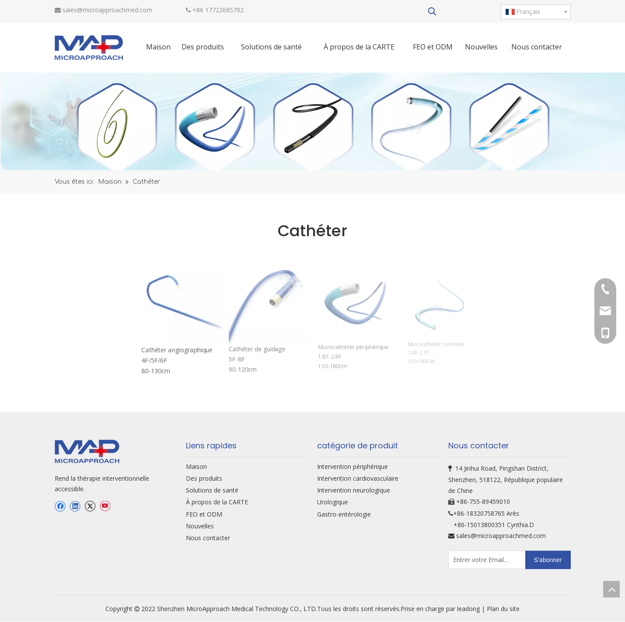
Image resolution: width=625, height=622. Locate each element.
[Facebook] (60, 506)
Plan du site (503, 609)
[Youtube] (104, 506)
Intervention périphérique (352, 466)
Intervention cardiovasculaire (357, 478)
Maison (196, 466)
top (611, 589)
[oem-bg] (312, 121)
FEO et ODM (204, 514)
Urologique (332, 502)
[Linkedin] (75, 506)
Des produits (204, 478)
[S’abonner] (548, 560)
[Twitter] (89, 506)
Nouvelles (200, 526)
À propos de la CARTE (217, 502)
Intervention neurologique (353, 490)
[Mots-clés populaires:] (432, 11)
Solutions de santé (212, 490)
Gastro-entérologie (344, 514)
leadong (469, 609)
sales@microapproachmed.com (107, 10)
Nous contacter (208, 538)
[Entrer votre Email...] (483, 560)
